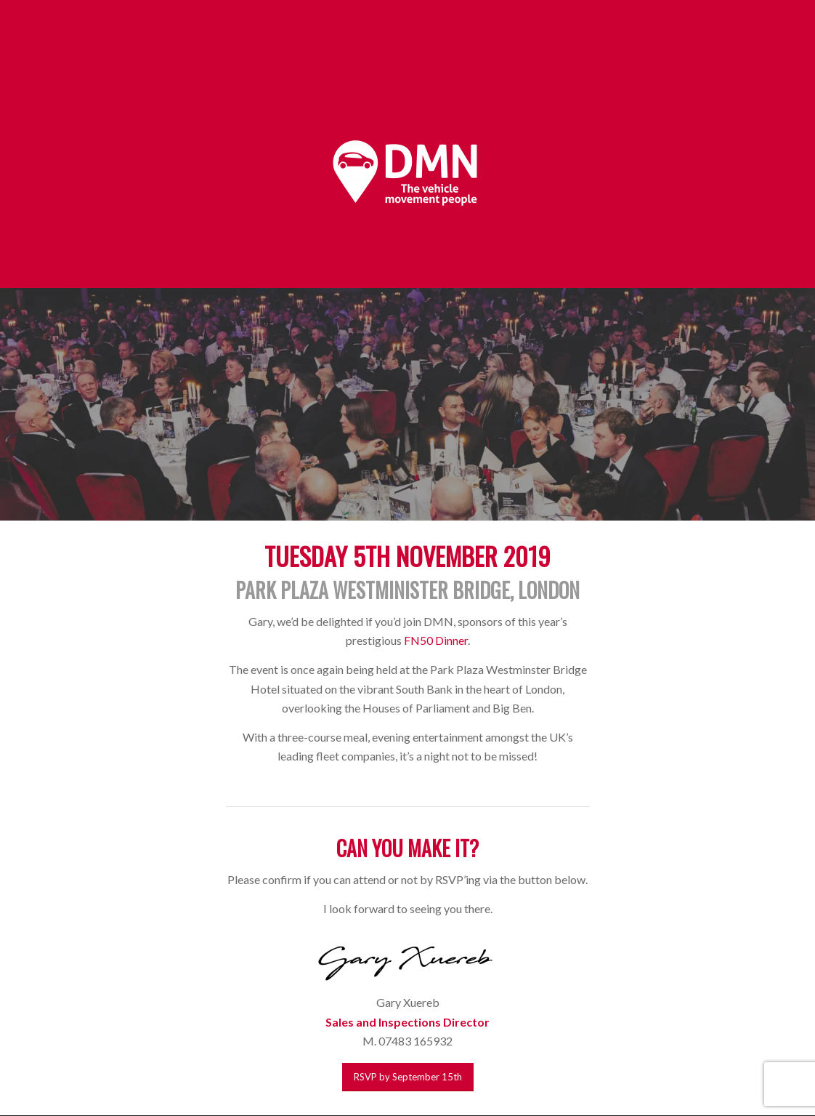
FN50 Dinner (436, 640)
